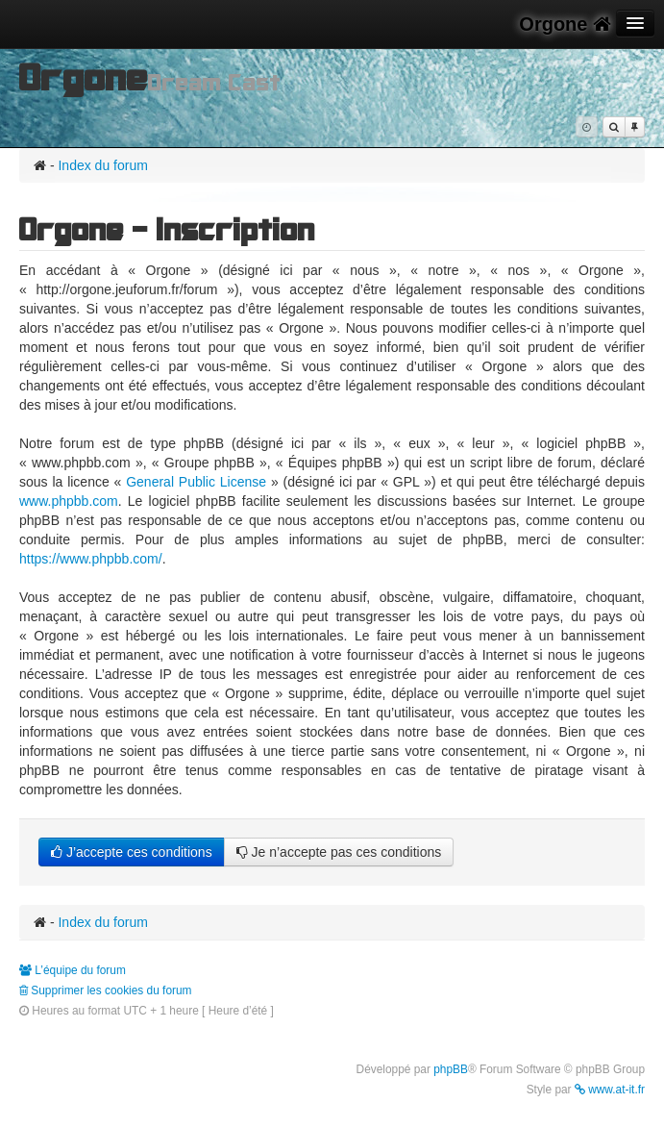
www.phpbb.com (68, 501)
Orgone (565, 24)
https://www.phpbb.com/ (90, 558)
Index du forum (102, 165)
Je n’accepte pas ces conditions (339, 852)
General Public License (196, 481)
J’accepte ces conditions (131, 852)
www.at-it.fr (610, 1089)
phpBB (450, 1069)
